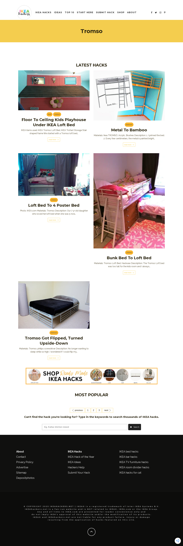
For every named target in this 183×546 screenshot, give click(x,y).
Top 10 (69, 12)
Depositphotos (25, 477)
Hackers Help (76, 467)
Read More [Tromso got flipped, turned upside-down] (54, 358)
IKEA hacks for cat (130, 472)
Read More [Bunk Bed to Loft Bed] (129, 273)
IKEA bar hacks (128, 456)
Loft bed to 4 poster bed (53, 205)
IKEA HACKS (43, 12)
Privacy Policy (24, 461)
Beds (49, 115)
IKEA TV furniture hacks (133, 461)
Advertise (22, 467)
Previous (77, 410)
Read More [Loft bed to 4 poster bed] (54, 220)
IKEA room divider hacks (134, 467)
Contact (21, 456)
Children (57, 115)
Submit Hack (105, 12)
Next (107, 410)
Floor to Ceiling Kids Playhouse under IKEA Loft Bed (53, 122)
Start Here (85, 12)
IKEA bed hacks (128, 451)
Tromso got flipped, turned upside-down (54, 340)
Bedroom (129, 125)
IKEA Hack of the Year (81, 456)
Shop (121, 12)
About (132, 12)
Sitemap (21, 472)
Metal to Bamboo (129, 130)
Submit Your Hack (79, 472)
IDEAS (58, 12)
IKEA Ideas (74, 461)
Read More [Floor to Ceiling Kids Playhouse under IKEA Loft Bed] (54, 140)
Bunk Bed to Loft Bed (129, 257)
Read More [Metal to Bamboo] (129, 145)
